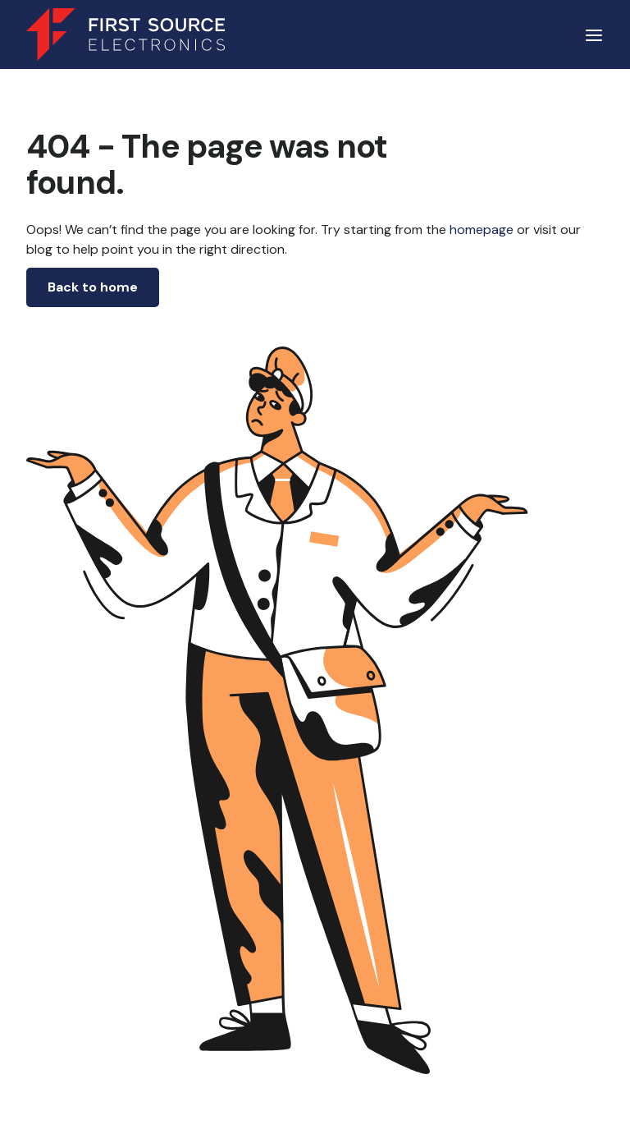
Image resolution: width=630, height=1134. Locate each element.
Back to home (93, 287)
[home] (125, 34)
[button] (594, 34)
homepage (480, 229)
